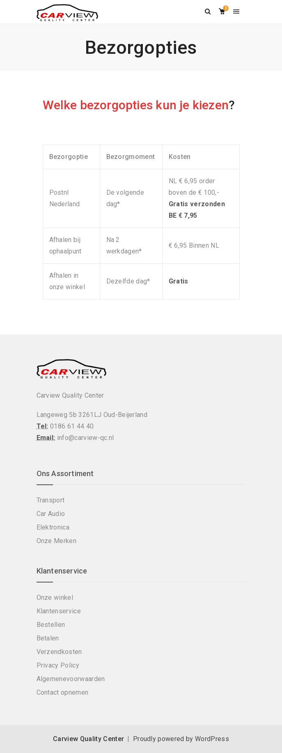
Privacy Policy (58, 665)
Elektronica (53, 527)
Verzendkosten (59, 652)
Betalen (48, 638)
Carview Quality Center (88, 739)
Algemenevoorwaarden (71, 679)
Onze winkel (55, 597)
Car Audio (51, 514)
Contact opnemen (63, 692)
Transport (51, 500)
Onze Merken (57, 541)
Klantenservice (59, 611)
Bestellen (51, 625)
